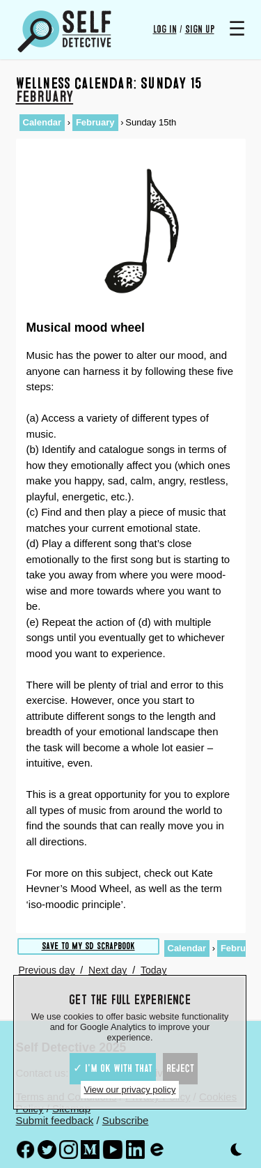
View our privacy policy (130, 1089)
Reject (180, 1068)
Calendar (42, 122)
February (45, 96)
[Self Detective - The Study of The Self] (64, 31)
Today (153, 970)
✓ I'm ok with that (112, 1068)
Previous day (47, 970)
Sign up (199, 29)
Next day (107, 970)
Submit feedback (55, 1120)
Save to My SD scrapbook (88, 946)
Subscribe (125, 1120)
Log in (165, 29)
